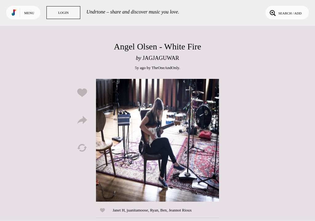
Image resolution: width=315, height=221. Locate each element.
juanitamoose (137, 210)
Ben (163, 210)
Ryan (154, 210)
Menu (29, 13)
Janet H (119, 210)
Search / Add (285, 12)
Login (63, 12)
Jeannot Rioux (180, 210)
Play (157, 140)
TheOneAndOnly (165, 67)
